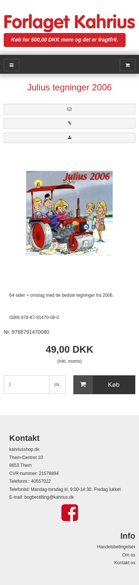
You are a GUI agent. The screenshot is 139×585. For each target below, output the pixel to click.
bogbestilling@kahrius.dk (49, 497)
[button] (69, 109)
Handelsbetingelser (116, 546)
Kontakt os (124, 562)
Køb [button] (97, 385)
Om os (128, 555)
